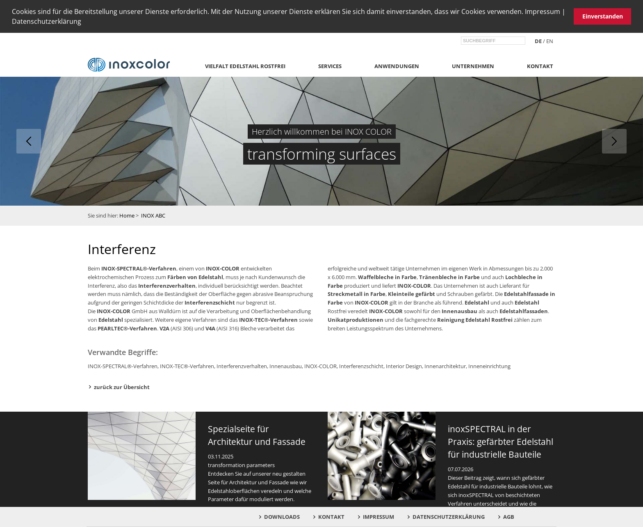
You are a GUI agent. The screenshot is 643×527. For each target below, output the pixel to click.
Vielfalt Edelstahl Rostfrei (245, 65)
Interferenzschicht (210, 301)
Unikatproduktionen (355, 319)
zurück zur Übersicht (122, 386)
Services (330, 65)
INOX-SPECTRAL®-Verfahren (138, 267)
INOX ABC (153, 214)
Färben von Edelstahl (195, 276)
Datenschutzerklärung (46, 21)
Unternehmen (473, 65)
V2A (164, 327)
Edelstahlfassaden (523, 310)
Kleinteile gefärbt (411, 293)
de (538, 40)
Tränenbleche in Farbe (449, 276)
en (549, 40)
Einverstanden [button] (602, 16)
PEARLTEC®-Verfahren (127, 327)
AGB (508, 516)
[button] (84, 22)
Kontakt (540, 65)
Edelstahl (110, 319)
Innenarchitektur (445, 365)
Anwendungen (396, 65)
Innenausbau (459, 310)
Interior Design (404, 365)
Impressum (542, 11)
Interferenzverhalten (167, 284)
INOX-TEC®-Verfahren (268, 319)
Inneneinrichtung (489, 365)
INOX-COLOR (222, 267)
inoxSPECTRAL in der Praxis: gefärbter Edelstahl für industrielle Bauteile (500, 440)
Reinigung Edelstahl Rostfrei (475, 319)
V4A (210, 327)
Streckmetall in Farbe (356, 293)
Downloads (282, 516)
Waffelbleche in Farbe (387, 276)
